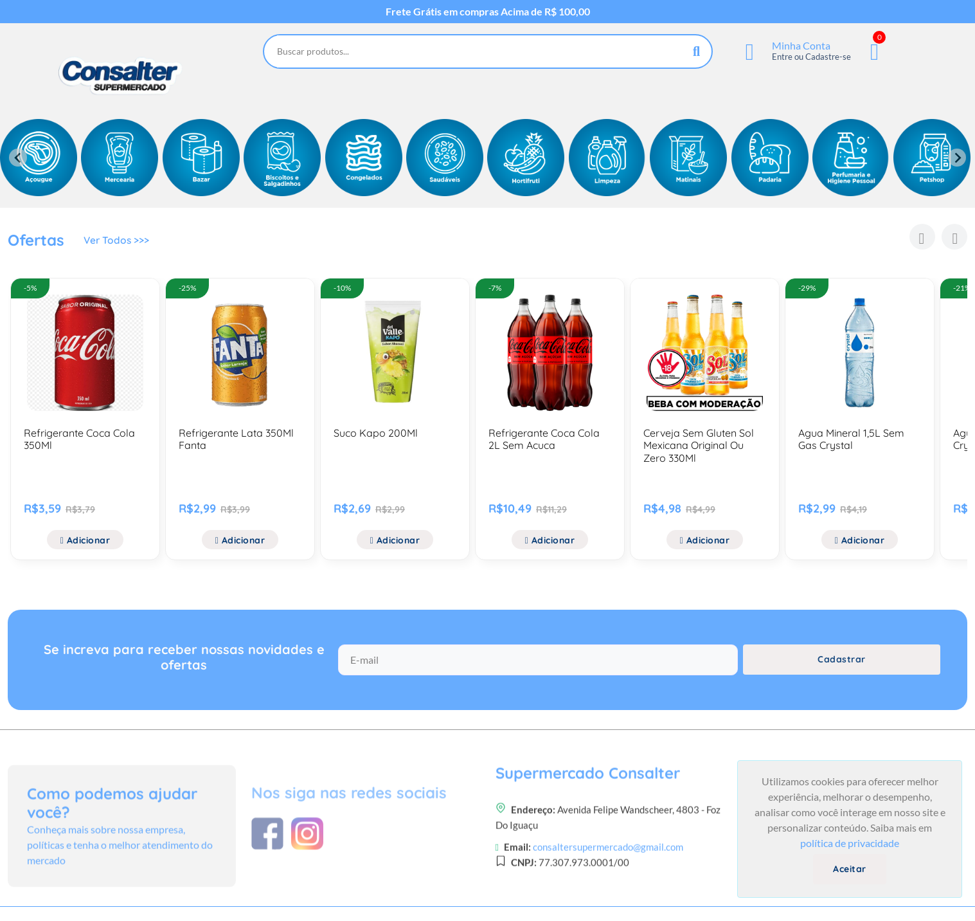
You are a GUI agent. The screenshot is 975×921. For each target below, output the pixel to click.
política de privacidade (849, 843)
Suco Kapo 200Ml (376, 432)
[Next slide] (957, 158)
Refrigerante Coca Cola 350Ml (79, 438)
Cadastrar (842, 664)
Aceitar (849, 869)
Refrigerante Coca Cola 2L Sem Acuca (544, 438)
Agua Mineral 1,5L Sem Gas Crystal (851, 438)
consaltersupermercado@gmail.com (608, 899)
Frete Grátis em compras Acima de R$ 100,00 (488, 11)
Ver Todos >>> (117, 242)
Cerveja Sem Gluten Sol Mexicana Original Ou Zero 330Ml (698, 445)
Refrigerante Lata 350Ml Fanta (236, 438)
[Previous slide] (18, 158)
